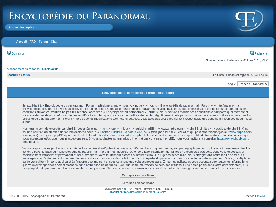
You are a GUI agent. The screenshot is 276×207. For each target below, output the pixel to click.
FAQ (33, 41)
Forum (13, 27)
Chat (54, 41)
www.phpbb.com (240, 132)
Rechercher (259, 53)
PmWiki (260, 196)
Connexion (16, 53)
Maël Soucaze (157, 192)
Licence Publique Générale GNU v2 (123, 132)
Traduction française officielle (127, 192)
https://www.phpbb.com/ (233, 138)
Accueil (21, 41)
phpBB (126, 188)
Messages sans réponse (23, 68)
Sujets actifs (50, 68)
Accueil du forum (19, 75)
